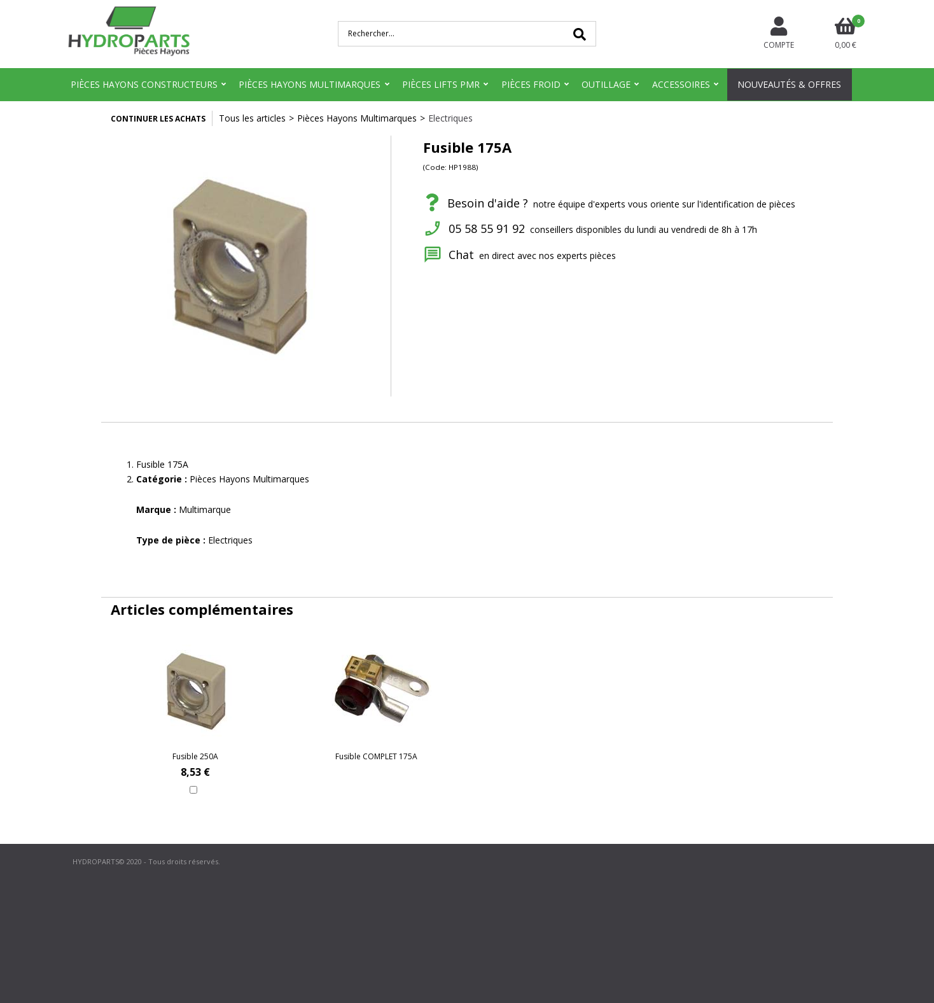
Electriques (450, 118)
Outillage (606, 84)
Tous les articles (252, 118)
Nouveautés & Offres (789, 84)
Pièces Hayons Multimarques (309, 84)
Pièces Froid (531, 84)
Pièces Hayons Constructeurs (144, 84)
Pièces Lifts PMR (441, 84)
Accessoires (681, 84)
